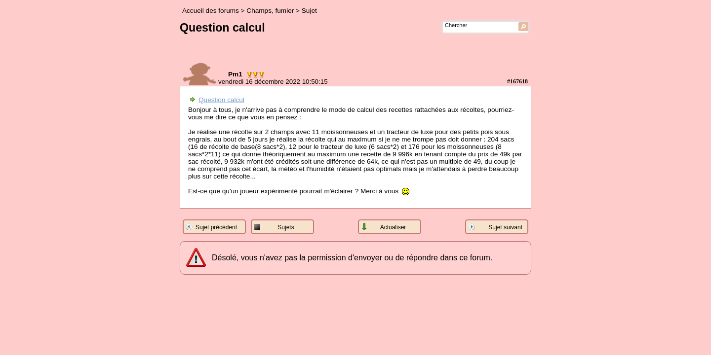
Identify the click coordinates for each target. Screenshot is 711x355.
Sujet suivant (505, 227)
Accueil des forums (210, 10)
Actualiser (393, 227)
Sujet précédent (216, 227)
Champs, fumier (270, 10)
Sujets (285, 227)
